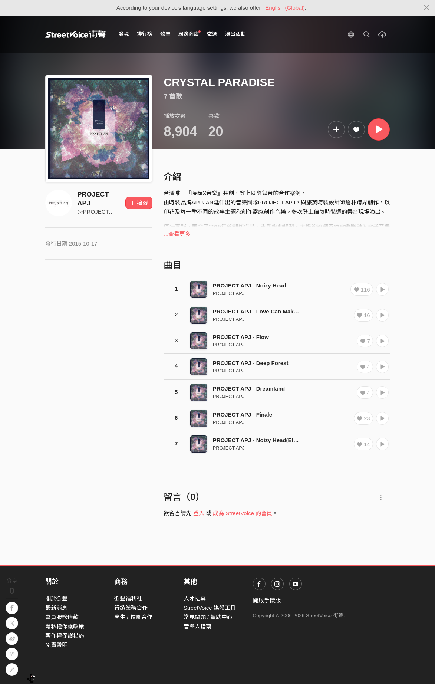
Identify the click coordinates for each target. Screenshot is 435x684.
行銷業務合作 (131, 608)
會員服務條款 (62, 617)
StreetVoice (75, 34)
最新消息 (56, 608)
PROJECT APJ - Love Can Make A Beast (266, 311)
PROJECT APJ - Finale (242, 414)
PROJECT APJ (229, 293)
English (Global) (285, 7)
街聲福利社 (128, 598)
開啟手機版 (267, 600)
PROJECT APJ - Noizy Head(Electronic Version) (276, 440)
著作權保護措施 (64, 635)
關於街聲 (56, 598)
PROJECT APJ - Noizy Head (249, 285)
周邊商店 (189, 33)
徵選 (212, 34)
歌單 (165, 34)
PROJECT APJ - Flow (241, 337)
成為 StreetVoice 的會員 (242, 513)
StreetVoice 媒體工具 (210, 608)
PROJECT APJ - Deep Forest (251, 363)
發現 (124, 34)
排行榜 (144, 34)
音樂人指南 (197, 626)
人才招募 (195, 598)
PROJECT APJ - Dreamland (249, 388)
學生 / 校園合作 (133, 617)
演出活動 (235, 34)
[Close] (426, 7)
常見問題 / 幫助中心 (208, 617)
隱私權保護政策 (64, 626)
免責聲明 (56, 645)
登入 (198, 513)
